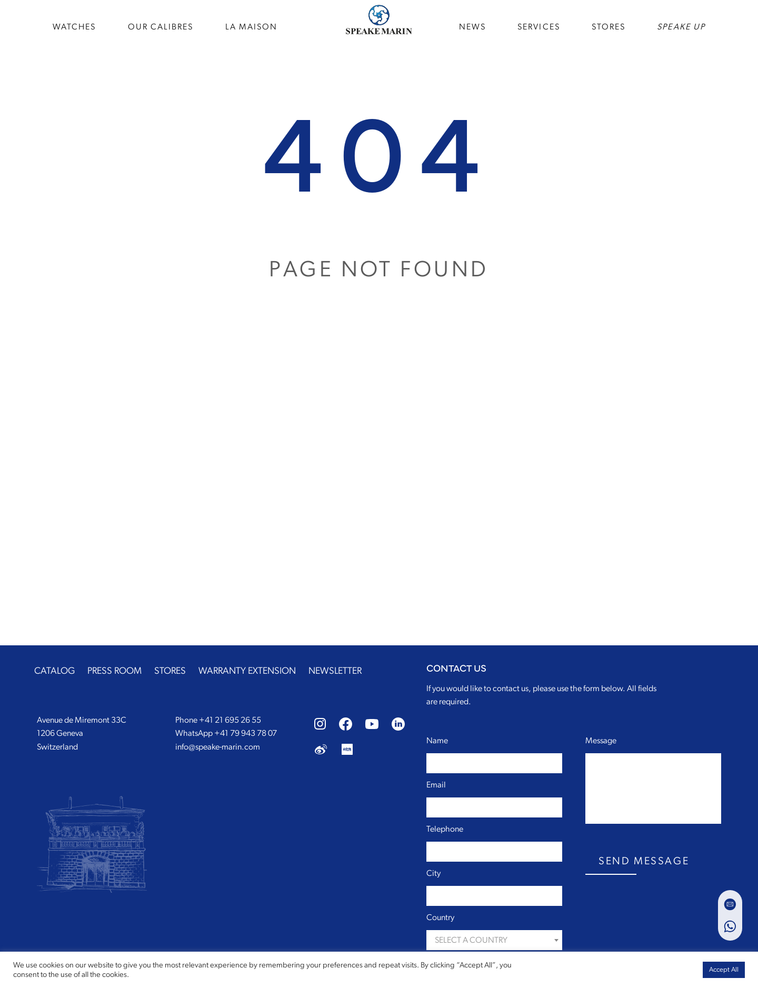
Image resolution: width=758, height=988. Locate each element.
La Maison (251, 26)
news (472, 26)
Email (436, 785)
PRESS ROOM (114, 671)
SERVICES (538, 26)
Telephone (444, 829)
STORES (608, 26)
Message (600, 740)
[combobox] (494, 940)
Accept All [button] (724, 969)
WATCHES (74, 26)
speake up (681, 26)
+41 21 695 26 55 (230, 720)
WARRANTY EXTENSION (247, 671)
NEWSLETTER (335, 671)
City (433, 873)
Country (440, 917)
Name (437, 740)
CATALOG (54, 671)
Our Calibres (161, 26)
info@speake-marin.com (217, 747)
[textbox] (494, 940)
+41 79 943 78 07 (245, 733)
